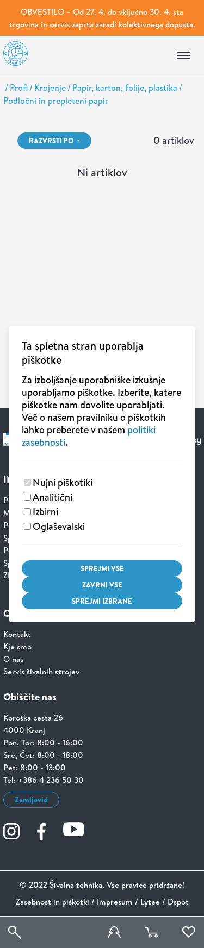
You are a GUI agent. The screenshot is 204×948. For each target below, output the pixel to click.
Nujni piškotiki (62, 482)
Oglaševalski (59, 526)
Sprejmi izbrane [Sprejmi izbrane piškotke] (102, 601)
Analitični (52, 497)
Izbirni (45, 512)
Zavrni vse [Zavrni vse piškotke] (102, 585)
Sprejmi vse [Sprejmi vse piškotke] (102, 568)
